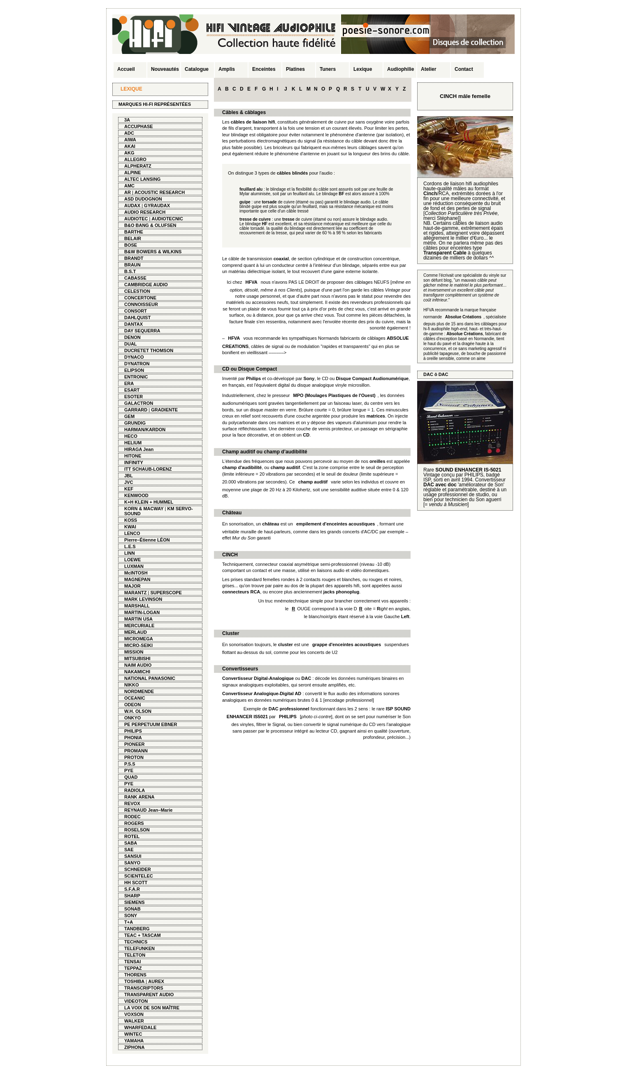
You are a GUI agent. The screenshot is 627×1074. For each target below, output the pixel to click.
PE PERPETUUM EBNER (150, 724)
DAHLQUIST (137, 317)
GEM (129, 416)
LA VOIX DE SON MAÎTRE (151, 1007)
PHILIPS (133, 730)
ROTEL (131, 836)
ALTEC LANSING (142, 179)
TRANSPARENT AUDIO (149, 994)
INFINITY (133, 462)
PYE (128, 770)
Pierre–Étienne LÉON (147, 539)
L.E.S (130, 546)
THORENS (135, 974)
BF (341, 193)
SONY (130, 915)
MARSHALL (137, 605)
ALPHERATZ (137, 165)
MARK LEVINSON (143, 599)
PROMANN (136, 750)
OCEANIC (134, 698)
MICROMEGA (138, 638)
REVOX (132, 803)
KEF (128, 488)
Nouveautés (165, 69)
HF (264, 224)
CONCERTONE (140, 297)
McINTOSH (136, 572)
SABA (130, 843)
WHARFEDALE (140, 1027)
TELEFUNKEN (139, 948)
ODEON (132, 704)
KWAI (130, 526)
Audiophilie (400, 69)
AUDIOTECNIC (167, 218)
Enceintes (264, 69)
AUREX (156, 981)
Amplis (226, 69)
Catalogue (197, 69)
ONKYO (132, 717)
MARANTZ (135, 592)
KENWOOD (136, 495)
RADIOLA (134, 790)
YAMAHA (134, 1040)
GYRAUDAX (157, 205)
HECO (130, 436)
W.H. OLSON (137, 711)
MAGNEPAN (137, 579)
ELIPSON (134, 370)
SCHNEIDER (137, 869)
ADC (129, 133)
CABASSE (135, 278)
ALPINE (132, 172)
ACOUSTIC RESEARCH (160, 192)
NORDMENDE (139, 691)
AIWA (130, 139)
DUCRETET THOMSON (148, 350)
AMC (129, 185)
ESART (131, 390)
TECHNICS (135, 941)
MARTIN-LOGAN (142, 612)
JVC (128, 482)
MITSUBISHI (137, 658)
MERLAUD (135, 632)
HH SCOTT (135, 882)
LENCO (132, 533)
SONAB (132, 908)
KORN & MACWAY (144, 508)
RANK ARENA (139, 796)
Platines (295, 69)
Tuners (328, 69)
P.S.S (129, 763)
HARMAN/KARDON (144, 429)
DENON (132, 337)
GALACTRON (138, 403)
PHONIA (133, 737)
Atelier (428, 69)
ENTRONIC (136, 376)
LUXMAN (134, 566)
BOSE (130, 245)
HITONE (132, 455)
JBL (128, 475)
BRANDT (133, 258)
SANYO (132, 862)
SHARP (132, 895)
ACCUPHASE (138, 126)
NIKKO (131, 684)
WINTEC (133, 1034)
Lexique (362, 69)
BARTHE (133, 231)
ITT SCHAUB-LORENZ (148, 469)
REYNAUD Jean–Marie (148, 810)
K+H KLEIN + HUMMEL (148, 502)
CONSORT (135, 310)
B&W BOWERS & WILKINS (152, 251)
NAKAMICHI (137, 671)
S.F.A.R (132, 889)
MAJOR (132, 586)
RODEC (132, 816)
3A (127, 119)
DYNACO (134, 357)
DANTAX (133, 324)
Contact (464, 69)
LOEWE (132, 559)
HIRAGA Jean (138, 449)
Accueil (126, 69)
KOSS (130, 520)
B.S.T (130, 271)
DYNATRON (137, 363)
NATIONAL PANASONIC (149, 678)
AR (127, 192)
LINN (129, 553)
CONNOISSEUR (141, 304)
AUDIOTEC (136, 218)
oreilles (377, 461)
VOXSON (134, 1014)
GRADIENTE (164, 409)
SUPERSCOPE (165, 592)
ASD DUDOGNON (143, 198)
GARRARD (135, 409)
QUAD (130, 777)
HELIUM (133, 442)
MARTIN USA (138, 618)
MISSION (133, 651)
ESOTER (133, 396)
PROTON (134, 757)
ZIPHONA (134, 1047)
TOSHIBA (134, 981)
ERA (129, 383)
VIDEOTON (136, 1001)
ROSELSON (137, 829)
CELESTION (137, 291)
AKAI (129, 146)
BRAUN (132, 264)
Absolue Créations (464, 334)
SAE (129, 849)
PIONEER (134, 744)
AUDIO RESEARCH (144, 212)
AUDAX (132, 205)
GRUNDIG (135, 422)
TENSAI (132, 961)
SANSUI (133, 856)
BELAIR (132, 238)
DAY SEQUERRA (142, 330)
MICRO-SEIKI (138, 645)
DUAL (130, 343)
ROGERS (134, 823)
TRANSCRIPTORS (143, 987)
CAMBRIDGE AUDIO (146, 284)
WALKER (134, 1020)
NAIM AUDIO (137, 665)
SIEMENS (134, 902)
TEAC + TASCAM (142, 935)
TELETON (134, 955)
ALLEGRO (135, 159)
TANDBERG (137, 928)
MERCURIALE (139, 625)
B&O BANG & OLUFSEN (150, 225)
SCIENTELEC (138, 875)
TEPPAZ (133, 968)
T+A (128, 922)
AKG (129, 152)
